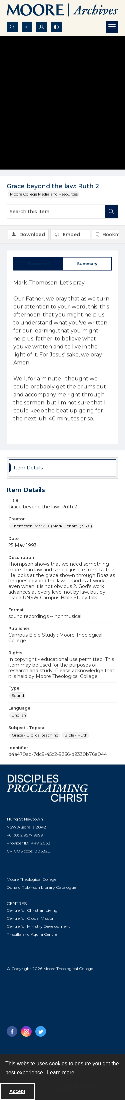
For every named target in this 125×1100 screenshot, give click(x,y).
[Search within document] (111, 211)
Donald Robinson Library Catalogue (41, 887)
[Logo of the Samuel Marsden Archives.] (62, 10)
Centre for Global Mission (31, 918)
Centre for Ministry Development (38, 926)
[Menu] (112, 27)
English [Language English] (19, 715)
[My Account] (41, 27)
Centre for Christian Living (32, 910)
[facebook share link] (12, 1031)
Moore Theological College (31, 879)
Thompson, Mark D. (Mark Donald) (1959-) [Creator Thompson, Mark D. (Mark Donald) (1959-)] (52, 525)
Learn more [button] (60, 1072)
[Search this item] (56, 211)
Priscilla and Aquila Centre (32, 934)
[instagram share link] (26, 1031)
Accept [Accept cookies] (17, 1091)
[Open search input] (12, 27)
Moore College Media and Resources (44, 194)
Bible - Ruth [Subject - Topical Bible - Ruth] (76, 735)
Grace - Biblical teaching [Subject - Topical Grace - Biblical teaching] (35, 735)
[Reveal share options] (27, 27)
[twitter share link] (40, 1031)
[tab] (38, 264)
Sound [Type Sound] (18, 695)
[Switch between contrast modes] (56, 27)
